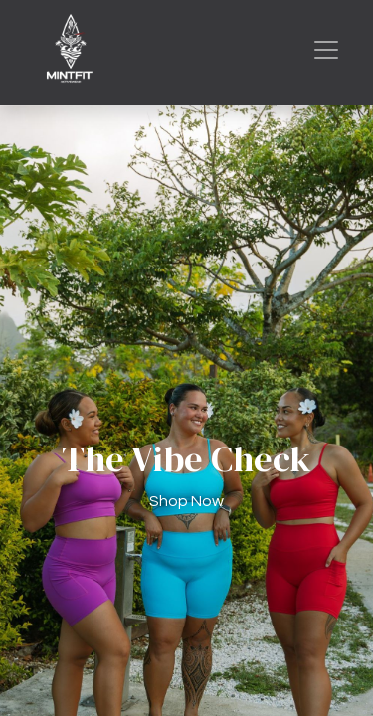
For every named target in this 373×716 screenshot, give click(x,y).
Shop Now (186, 501)
